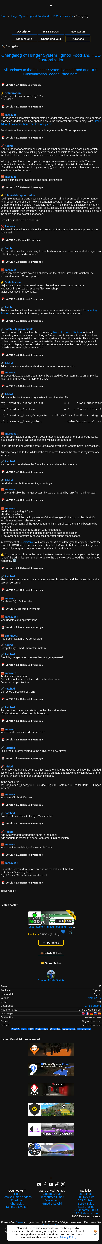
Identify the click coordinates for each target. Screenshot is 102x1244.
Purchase (78, 38)
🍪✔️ (95, 1233)
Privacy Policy (68, 1237)
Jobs (24, 1033)
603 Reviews (86, 1200)
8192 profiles (86, 1210)
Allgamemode (84, 1033)
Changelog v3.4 (51, 38)
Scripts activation (17, 1210)
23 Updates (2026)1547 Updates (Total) (85, 1215)
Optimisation (42, 1033)
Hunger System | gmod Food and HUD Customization (41, 16)
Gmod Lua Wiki (52, 1207)
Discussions (24, 38)
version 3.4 (94, 1001)
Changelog (17, 1207)
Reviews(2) (78, 31)
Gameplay (55, 1033)
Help (17, 1197)
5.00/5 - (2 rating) (43, 937)
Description (24, 31)
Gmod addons (93, 1009)
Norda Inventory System (67, 332)
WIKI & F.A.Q (51, 31)
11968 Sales (86, 1207)
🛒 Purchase (51, 946)
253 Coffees (86, 1204)
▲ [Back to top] (51, 1181)
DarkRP (15, 1033)
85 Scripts (85, 1197)
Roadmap (17, 1204)
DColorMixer (27, 545)
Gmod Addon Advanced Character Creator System (51, 123)
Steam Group (52, 1197)
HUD (31, 1033)
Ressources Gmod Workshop (52, 1202)
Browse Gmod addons (17, 1200)
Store (4, 16)
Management (69, 1033)
